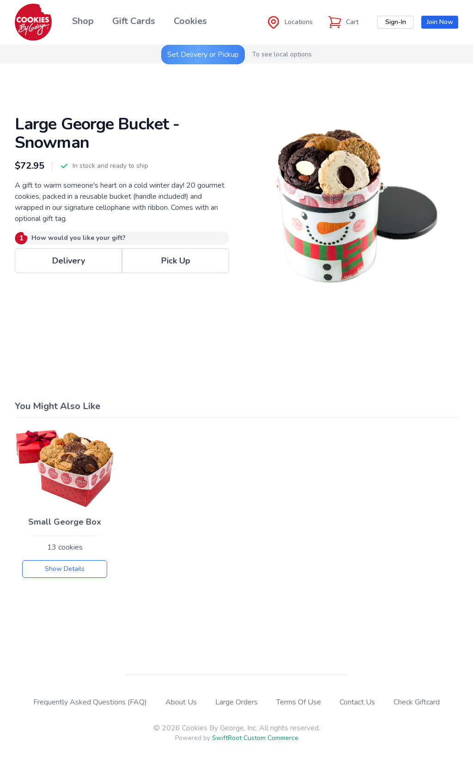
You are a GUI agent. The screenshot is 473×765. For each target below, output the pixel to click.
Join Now (440, 22)
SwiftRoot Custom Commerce (255, 738)
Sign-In (395, 22)
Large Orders (236, 702)
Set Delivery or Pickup (203, 54)
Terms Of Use (298, 702)
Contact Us (357, 702)
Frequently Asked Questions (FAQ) (90, 702)
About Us (181, 702)
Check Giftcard (417, 702)
